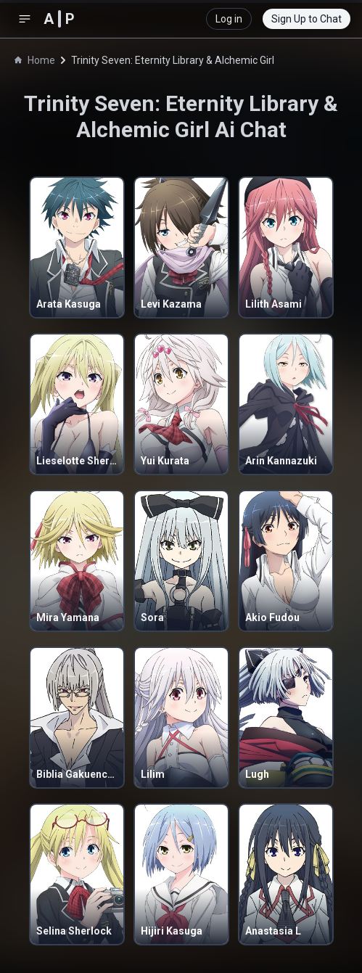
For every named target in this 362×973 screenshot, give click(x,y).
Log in (228, 19)
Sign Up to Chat (306, 19)
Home (35, 60)
